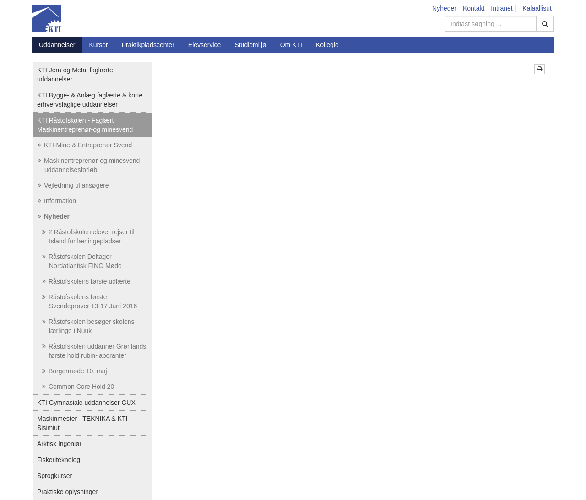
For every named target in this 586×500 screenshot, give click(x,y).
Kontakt (473, 8)
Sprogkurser (54, 475)
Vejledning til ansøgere (73, 185)
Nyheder (444, 8)
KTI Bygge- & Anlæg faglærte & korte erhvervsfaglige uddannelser (89, 99)
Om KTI (291, 44)
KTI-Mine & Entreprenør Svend (85, 145)
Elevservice (204, 44)
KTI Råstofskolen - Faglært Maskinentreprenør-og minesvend (85, 125)
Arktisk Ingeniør (59, 443)
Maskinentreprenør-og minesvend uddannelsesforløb (89, 165)
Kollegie (327, 44)
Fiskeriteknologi (59, 459)
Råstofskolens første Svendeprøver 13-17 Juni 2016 (89, 301)
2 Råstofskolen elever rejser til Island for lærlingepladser (88, 236)
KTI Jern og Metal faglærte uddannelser (75, 74)
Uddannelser (57, 44)
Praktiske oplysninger (67, 491)
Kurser (98, 44)
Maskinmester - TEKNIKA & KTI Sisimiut (82, 423)
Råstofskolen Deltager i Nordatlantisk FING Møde (82, 261)
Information (57, 200)
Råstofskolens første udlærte (86, 281)
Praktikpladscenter (148, 44)
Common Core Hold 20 (78, 386)
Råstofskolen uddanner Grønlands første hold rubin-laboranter (94, 351)
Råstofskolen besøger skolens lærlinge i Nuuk (88, 326)
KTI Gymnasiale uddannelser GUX (86, 402)
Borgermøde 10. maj (74, 371)
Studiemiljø (250, 44)
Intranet (501, 8)
